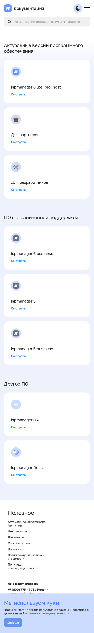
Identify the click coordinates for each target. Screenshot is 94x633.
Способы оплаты (19, 543)
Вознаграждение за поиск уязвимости (26, 556)
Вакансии (14, 549)
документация (29, 8)
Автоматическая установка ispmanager (26, 523)
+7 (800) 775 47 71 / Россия (28, 589)
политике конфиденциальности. (47, 613)
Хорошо (13, 623)
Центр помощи (18, 531)
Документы (16, 537)
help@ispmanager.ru (23, 584)
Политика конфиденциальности (23, 566)
